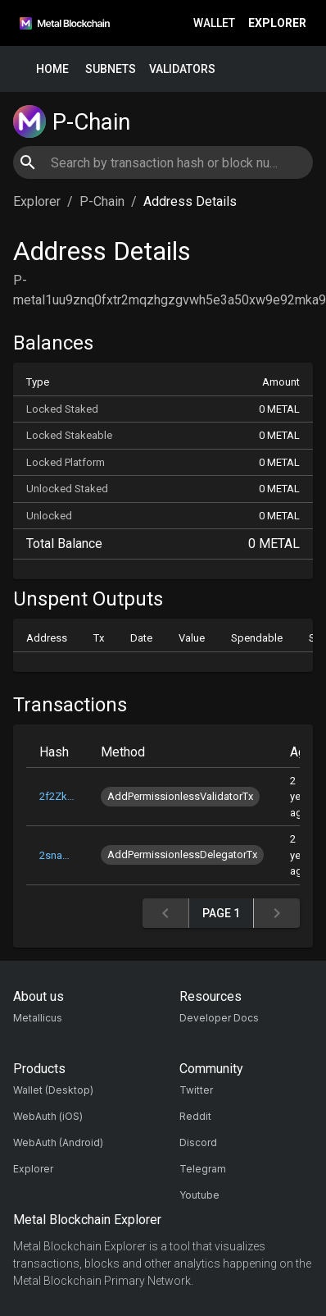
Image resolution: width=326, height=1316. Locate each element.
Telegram (202, 1169)
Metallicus (37, 1018)
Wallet (214, 23)
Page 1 (221, 913)
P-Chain (102, 201)
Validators (182, 69)
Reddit (195, 1116)
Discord (198, 1142)
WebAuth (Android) (58, 1142)
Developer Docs (219, 1018)
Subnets (111, 69)
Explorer (277, 23)
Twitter (196, 1090)
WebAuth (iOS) (48, 1116)
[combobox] (162, 162)
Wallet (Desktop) (53, 1090)
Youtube (199, 1195)
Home (52, 69)
